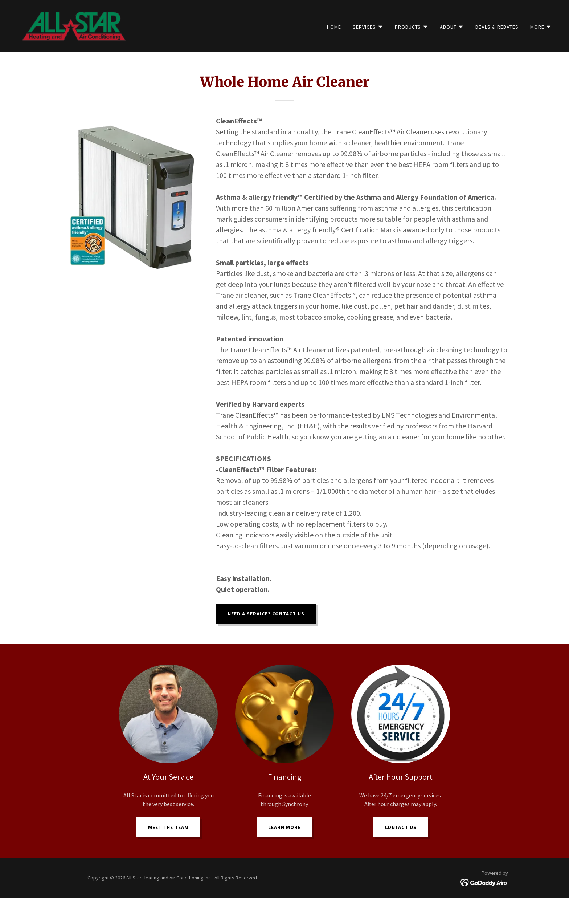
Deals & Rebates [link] (497, 27)
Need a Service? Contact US (266, 613)
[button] (368, 27)
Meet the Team (168, 827)
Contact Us (401, 827)
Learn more (284, 827)
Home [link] (334, 27)
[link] (74, 25)
